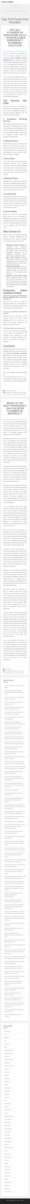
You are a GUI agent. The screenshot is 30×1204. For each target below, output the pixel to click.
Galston (6, 1144)
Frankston (7, 1091)
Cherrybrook (7, 1119)
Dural (5, 1151)
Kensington (7, 1088)
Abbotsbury (7, 1122)
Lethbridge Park (8, 1059)
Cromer (6, 1179)
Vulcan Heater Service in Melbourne (14, 821)
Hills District (7, 1191)
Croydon (6, 1069)
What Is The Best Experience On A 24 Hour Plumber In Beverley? (15, 408)
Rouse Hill (7, 1072)
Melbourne (7, 1031)
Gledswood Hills (8, 1050)
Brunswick (7, 1166)
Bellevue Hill (7, 1182)
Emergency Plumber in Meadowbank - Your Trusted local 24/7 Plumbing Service (14, 871)
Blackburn (7, 1062)
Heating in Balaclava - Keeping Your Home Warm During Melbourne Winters (14, 854)
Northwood (7, 1169)
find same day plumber (19, 394)
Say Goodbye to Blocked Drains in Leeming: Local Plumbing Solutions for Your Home (14, 778)
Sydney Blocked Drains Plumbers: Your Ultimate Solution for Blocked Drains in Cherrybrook (14, 806)
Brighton (6, 1094)
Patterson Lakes (8, 1066)
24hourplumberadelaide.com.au (11, 657)
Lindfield (6, 1081)
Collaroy (6, 1160)
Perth (6, 1113)
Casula (6, 1163)
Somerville (7, 1154)
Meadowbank (8, 1141)
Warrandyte (7, 1103)
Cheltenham (7, 1138)
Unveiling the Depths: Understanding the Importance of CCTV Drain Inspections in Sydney (14, 826)
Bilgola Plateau (8, 1116)
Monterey (7, 1078)
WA (5, 1100)
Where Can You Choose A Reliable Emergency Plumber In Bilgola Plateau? (13, 983)
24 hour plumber (19, 673)
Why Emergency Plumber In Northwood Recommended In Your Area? (13, 935)
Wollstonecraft (8, 1147)
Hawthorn (7, 1132)
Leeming (6, 1097)
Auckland (6, 1176)
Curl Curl (6, 1044)
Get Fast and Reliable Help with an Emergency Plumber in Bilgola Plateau (13, 800)
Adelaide (6, 1037)
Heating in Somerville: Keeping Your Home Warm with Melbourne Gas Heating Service (14, 906)
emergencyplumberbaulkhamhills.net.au (14, 376)
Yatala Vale (7, 1173)
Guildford (7, 1056)
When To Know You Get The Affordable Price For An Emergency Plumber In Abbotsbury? (14, 951)
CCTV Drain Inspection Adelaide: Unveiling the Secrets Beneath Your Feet (14, 692)
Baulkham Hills (8, 390)
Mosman (6, 1107)
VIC (5, 1034)
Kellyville (7, 1188)
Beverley (6, 669)
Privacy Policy (20, 1200)
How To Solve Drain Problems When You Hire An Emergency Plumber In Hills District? (14, 1004)
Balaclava (7, 1135)
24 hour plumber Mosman (11, 790)
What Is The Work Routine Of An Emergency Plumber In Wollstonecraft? (13, 894)
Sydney (6, 1084)
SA (10, 669)
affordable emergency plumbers (14, 392)
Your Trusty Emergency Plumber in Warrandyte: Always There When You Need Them (14, 785)
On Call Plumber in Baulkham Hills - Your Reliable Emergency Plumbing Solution (15, 37)
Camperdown (8, 1129)
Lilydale (6, 1075)
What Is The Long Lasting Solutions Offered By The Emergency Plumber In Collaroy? (14, 918)
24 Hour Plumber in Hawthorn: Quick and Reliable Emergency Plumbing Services (14, 843)
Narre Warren (8, 1157)
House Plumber (7, 2)
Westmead (7, 1125)
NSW (15, 390)
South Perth (7, 1110)
